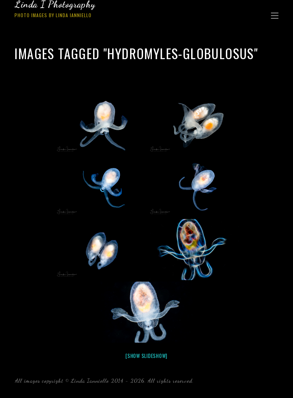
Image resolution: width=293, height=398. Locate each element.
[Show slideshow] (146, 355)
